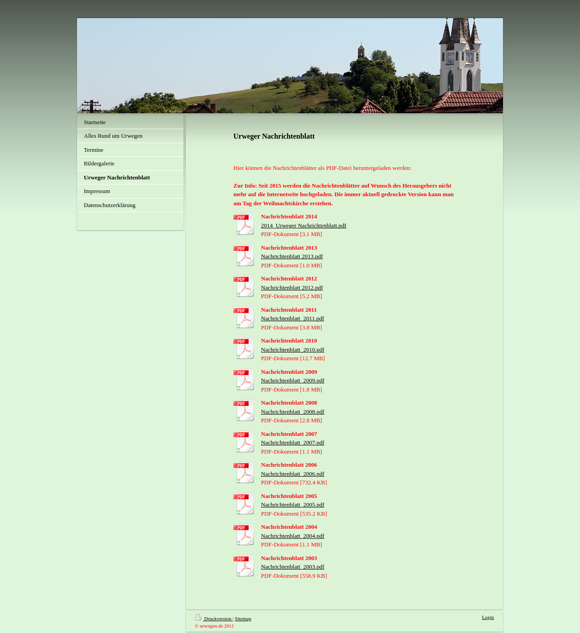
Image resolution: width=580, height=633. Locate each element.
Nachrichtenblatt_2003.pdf (292, 566)
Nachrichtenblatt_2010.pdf (292, 349)
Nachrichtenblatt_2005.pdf (292, 504)
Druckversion (213, 618)
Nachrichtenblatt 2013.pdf (292, 256)
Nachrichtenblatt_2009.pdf (292, 380)
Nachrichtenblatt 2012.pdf (292, 287)
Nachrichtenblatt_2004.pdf (292, 535)
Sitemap (243, 618)
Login (488, 617)
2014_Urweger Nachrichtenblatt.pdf (303, 225)
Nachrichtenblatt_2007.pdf (292, 442)
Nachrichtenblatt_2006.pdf (292, 473)
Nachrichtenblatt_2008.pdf (292, 411)
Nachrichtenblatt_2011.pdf (292, 318)
